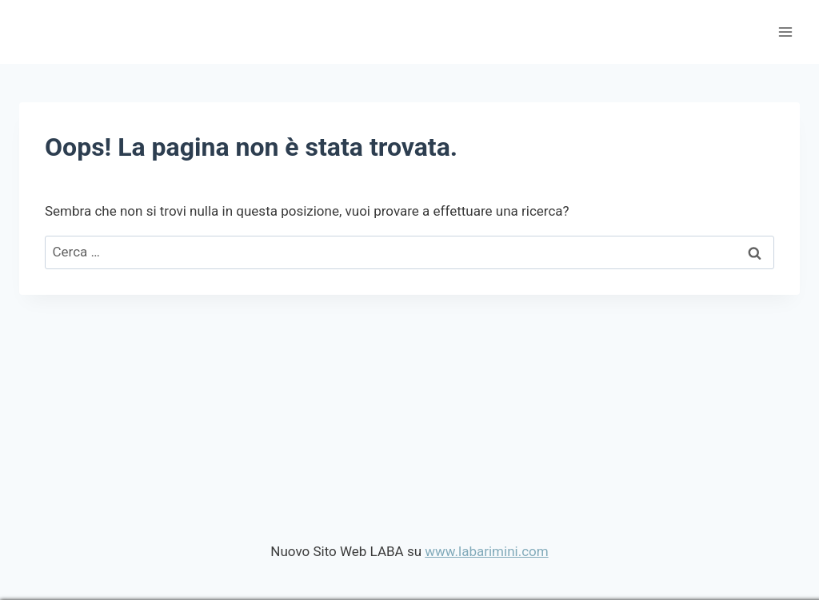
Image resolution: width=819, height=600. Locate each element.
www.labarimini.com (486, 551)
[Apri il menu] (785, 31)
